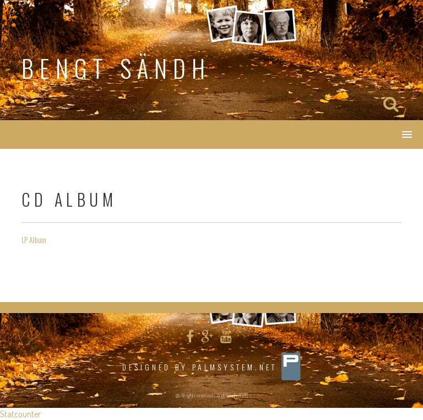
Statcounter (20, 413)
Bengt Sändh (116, 68)
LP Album (33, 239)
